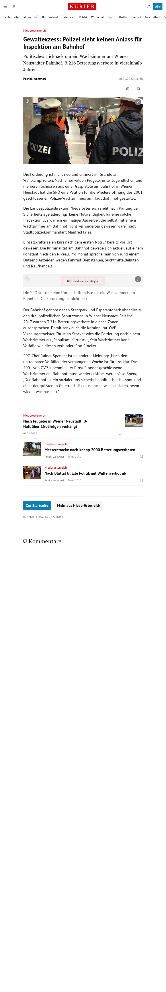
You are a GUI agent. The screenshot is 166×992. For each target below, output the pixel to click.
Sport (112, 17)
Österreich (68, 17)
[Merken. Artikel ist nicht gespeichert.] (138, 89)
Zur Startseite (37, 505)
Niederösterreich (34, 31)
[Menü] (5, 6)
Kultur (123, 17)
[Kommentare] (127, 89)
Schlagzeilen (12, 17)
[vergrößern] (138, 102)
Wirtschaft (98, 17)
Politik (83, 17)
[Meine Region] (13, 6)
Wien (27, 17)
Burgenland (50, 17)
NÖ (36, 17)
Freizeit (136, 17)
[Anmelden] (148, 6)
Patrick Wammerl (34, 79)
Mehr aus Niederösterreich (78, 505)
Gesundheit (152, 17)
